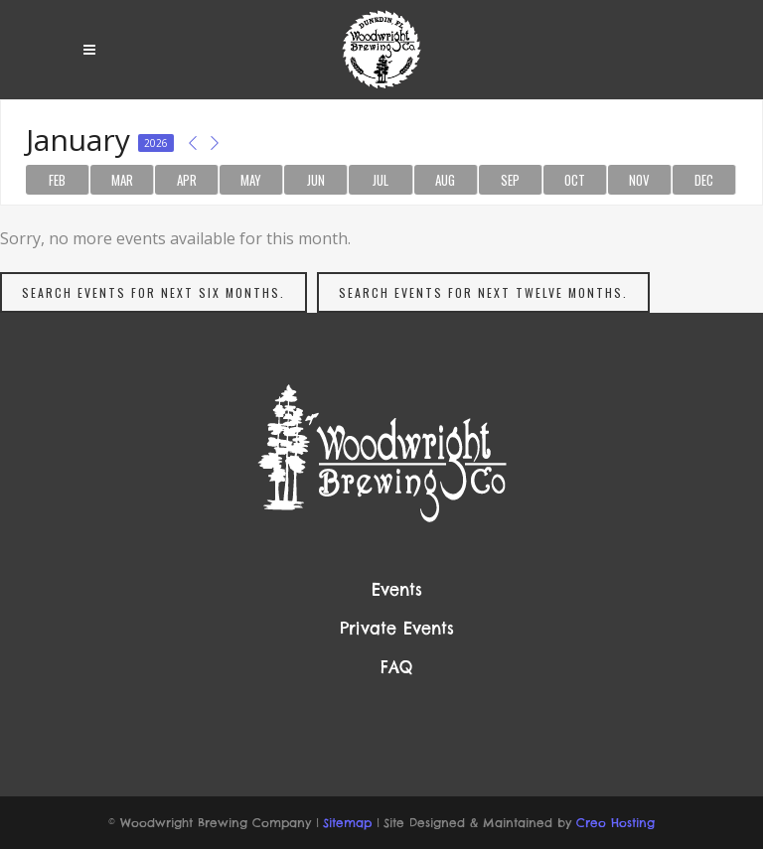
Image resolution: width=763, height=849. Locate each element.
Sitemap (347, 822)
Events (397, 590)
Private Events (397, 628)
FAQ (396, 667)
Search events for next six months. (153, 292)
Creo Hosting (615, 822)
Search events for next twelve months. (483, 292)
